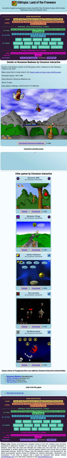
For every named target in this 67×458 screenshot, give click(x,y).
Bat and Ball (56, 39)
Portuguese (54, 53)
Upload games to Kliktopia (34, 19)
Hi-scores (48, 19)
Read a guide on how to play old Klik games (45, 72)
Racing (44, 43)
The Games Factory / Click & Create (32, 29)
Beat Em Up (18, 43)
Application (37, 39)
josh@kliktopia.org (7, 457)
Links (60, 19)
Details (24, 211)
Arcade (46, 39)
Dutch (13, 53)
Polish (46, 53)
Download (36, 211)
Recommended (18, 22)
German (32, 53)
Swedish (38, 55)
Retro (60, 43)
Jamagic (41, 31)
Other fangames (31, 58)
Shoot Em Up (25, 47)
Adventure (27, 39)
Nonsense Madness (14, 376)
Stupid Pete (11, 380)
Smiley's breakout (13, 378)
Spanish (62, 53)
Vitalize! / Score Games (37, 22)
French (25, 53)
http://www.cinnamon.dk (15, 393)
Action (18, 39)
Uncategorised (57, 47)
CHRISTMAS (51, 58)
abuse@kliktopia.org (45, 457)
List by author (41, 24)
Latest (26, 22)
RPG (16, 47)
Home (16, 19)
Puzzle (37, 43)
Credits (21, 19)
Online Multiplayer (53, 22)
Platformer (28, 43)
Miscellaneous (44, 47)
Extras (55, 19)
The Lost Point (12, 382)
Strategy (53, 43)
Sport (34, 47)
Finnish (19, 53)
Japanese (39, 53)
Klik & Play (15, 29)
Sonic (22, 58)
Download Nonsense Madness (31, 143)
